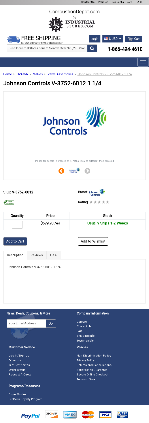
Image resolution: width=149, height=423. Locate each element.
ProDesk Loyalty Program (25, 399)
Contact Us (87, 2)
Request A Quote (20, 374)
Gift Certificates (19, 365)
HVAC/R (22, 74)
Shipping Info (86, 335)
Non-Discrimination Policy (94, 355)
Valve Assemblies (61, 74)
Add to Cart (15, 241)
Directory (15, 360)
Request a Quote (122, 2)
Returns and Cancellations (94, 365)
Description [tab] (15, 255)
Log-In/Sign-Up (19, 355)
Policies (103, 2)
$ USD (111, 38)
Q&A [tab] (53, 255)
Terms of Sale (86, 379)
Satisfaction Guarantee (92, 370)
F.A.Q (139, 2)
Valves (38, 74)
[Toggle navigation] (143, 62)
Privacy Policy (86, 360)
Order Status (17, 370)
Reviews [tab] (37, 255)
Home (7, 74)
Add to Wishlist (93, 241)
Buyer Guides (17, 394)
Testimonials (85, 340)
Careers (82, 321)
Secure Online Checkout (93, 374)
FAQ (79, 331)
